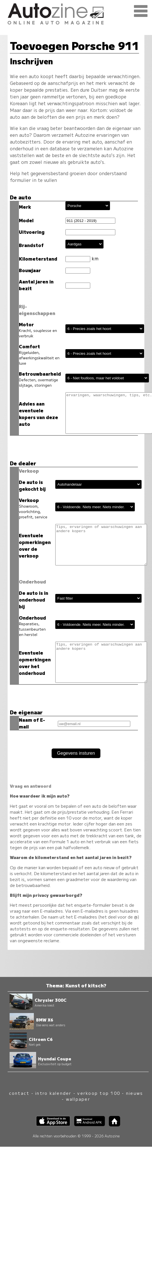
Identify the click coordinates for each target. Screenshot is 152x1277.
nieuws (134, 1095)
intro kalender (53, 1095)
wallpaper (78, 1101)
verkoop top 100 (98, 1095)
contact (19, 1095)
